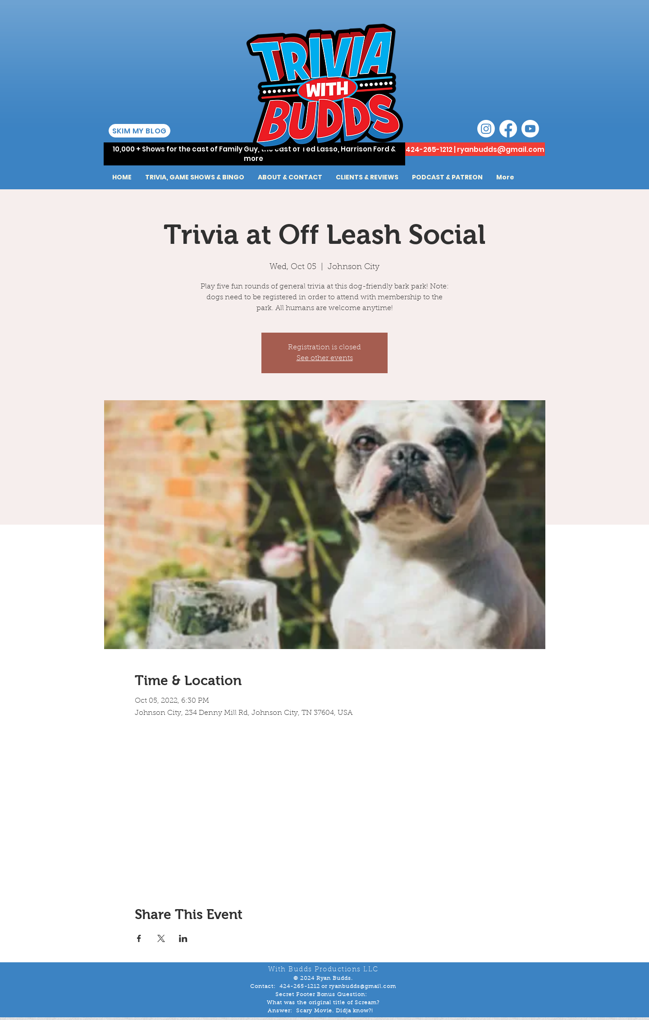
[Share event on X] (161, 938)
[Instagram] (486, 128)
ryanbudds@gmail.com (500, 149)
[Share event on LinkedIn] (183, 938)
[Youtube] (530, 128)
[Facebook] (508, 128)
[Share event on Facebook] (139, 938)
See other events (325, 358)
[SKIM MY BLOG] (139, 130)
